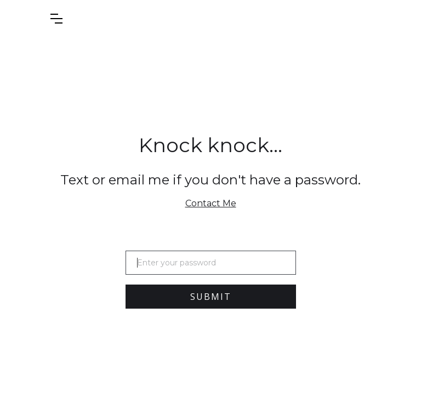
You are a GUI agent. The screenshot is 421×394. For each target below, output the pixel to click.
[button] (83, 19)
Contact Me (210, 203)
